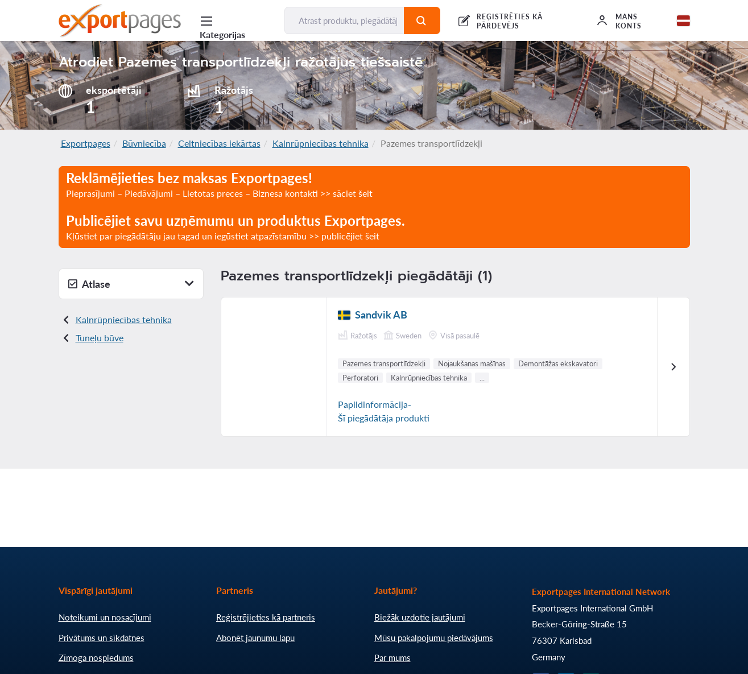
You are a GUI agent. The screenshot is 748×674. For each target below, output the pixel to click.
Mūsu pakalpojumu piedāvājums (433, 637)
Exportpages (85, 143)
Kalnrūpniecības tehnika (320, 143)
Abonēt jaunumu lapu (255, 637)
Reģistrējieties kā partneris (265, 617)
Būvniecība (144, 143)
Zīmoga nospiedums (96, 657)
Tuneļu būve (99, 337)
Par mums (392, 657)
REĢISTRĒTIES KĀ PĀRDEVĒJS (509, 21)
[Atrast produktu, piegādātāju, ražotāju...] (344, 20)
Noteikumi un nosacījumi (105, 617)
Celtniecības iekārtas (219, 143)
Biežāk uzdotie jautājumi (419, 617)
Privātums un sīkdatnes (101, 637)
